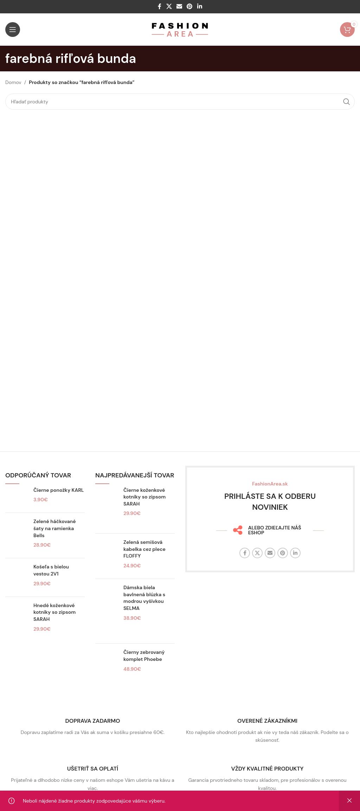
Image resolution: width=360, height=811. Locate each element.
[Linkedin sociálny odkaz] (199, 6)
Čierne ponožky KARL (58, 490)
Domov (13, 82)
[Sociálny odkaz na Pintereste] (190, 6)
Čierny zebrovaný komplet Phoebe (144, 655)
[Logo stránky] (180, 29)
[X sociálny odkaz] (169, 6)
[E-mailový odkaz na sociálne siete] (179, 6)
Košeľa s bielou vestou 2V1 (51, 570)
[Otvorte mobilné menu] (13, 29)
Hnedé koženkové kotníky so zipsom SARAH (54, 612)
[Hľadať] (180, 102)
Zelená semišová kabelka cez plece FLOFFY (144, 549)
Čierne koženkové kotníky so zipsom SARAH (144, 497)
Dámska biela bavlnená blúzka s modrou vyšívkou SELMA (144, 597)
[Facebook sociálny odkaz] (160, 6)
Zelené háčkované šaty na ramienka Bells (54, 528)
